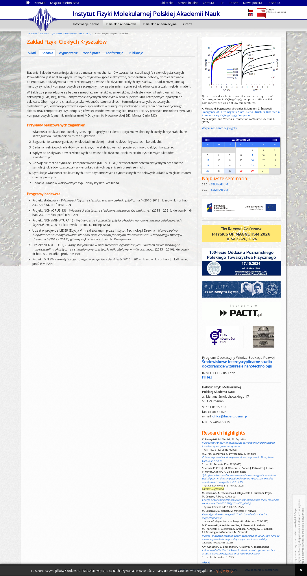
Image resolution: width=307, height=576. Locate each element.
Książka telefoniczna (64, 3)
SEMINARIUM (219, 184)
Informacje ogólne (86, 24)
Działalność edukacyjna (160, 24)
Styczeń (240, 140)
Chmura (208, 3)
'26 (248, 140)
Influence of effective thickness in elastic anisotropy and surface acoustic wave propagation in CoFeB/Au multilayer (238, 552)
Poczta (234, 3)
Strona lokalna (188, 3)
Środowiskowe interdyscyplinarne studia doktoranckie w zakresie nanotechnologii (237, 364)
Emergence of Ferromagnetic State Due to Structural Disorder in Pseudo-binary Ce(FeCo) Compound (241, 113)
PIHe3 (207, 377)
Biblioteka (166, 3)
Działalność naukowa (121, 24)
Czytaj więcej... (223, 571)
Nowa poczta (252, 3)
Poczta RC (273, 3)
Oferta (187, 24)
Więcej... (207, 562)
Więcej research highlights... (220, 128)
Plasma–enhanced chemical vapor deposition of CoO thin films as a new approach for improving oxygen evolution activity (240, 537)
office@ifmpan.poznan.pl (230, 416)
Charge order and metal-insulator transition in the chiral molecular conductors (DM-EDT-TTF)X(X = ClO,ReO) (240, 501)
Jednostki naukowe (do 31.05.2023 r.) (71, 33)
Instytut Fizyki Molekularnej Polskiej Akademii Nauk (43, 19)
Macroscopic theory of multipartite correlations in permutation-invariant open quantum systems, (239, 444)
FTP (221, 3)
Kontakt (40, 3)
